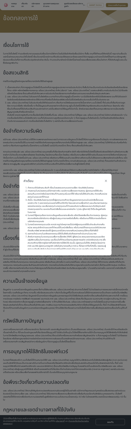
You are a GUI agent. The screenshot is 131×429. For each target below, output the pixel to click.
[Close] (105, 181)
